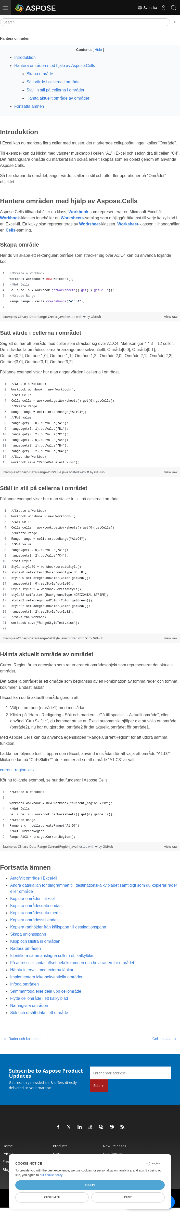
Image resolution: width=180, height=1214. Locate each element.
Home (8, 1145)
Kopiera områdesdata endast (36, 905)
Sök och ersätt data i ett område (39, 1012)
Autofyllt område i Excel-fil (33, 878)
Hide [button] (99, 50)
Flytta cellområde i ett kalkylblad (39, 998)
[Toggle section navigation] (175, 22)
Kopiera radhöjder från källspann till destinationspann (58, 927)
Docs (57, 1153)
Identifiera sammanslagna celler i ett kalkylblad (52, 955)
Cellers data (164, 1039)
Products (60, 1145)
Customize (52, 1197)
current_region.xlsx (17, 770)
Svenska (147, 7)
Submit (99, 1085)
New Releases (114, 1145)
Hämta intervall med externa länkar (41, 970)
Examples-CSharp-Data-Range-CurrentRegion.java (40, 846)
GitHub (96, 317)
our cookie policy (51, 1175)
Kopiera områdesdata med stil (37, 913)
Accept (89, 1184)
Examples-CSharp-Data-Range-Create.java (34, 317)
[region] (90, 290)
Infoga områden (24, 984)
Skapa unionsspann (28, 934)
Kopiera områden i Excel (32, 898)
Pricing (8, 1153)
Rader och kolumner (22, 1039)
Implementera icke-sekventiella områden (46, 977)
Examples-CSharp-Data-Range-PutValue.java (36, 472)
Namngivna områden (29, 1005)
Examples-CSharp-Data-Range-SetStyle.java (35, 638)
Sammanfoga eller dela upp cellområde (45, 991)
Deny (128, 1197)
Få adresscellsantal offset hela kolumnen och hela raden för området (72, 963)
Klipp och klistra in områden (35, 941)
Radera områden (25, 948)
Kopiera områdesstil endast (35, 920)
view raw (170, 317)
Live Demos (113, 1153)
